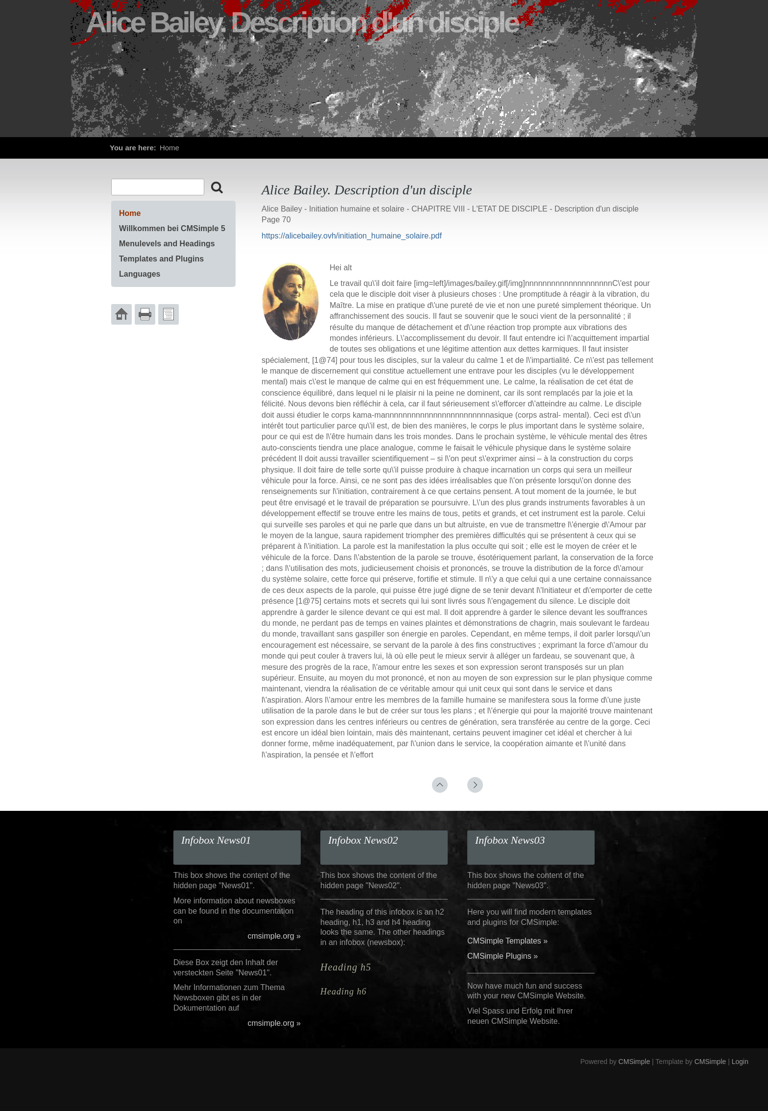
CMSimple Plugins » (502, 956)
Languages (139, 274)
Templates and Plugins (161, 259)
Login (740, 1061)
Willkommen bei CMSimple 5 (172, 228)
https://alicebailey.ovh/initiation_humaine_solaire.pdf (352, 236)
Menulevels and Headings (167, 243)
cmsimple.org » (274, 936)
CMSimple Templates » (507, 941)
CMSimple (634, 1061)
